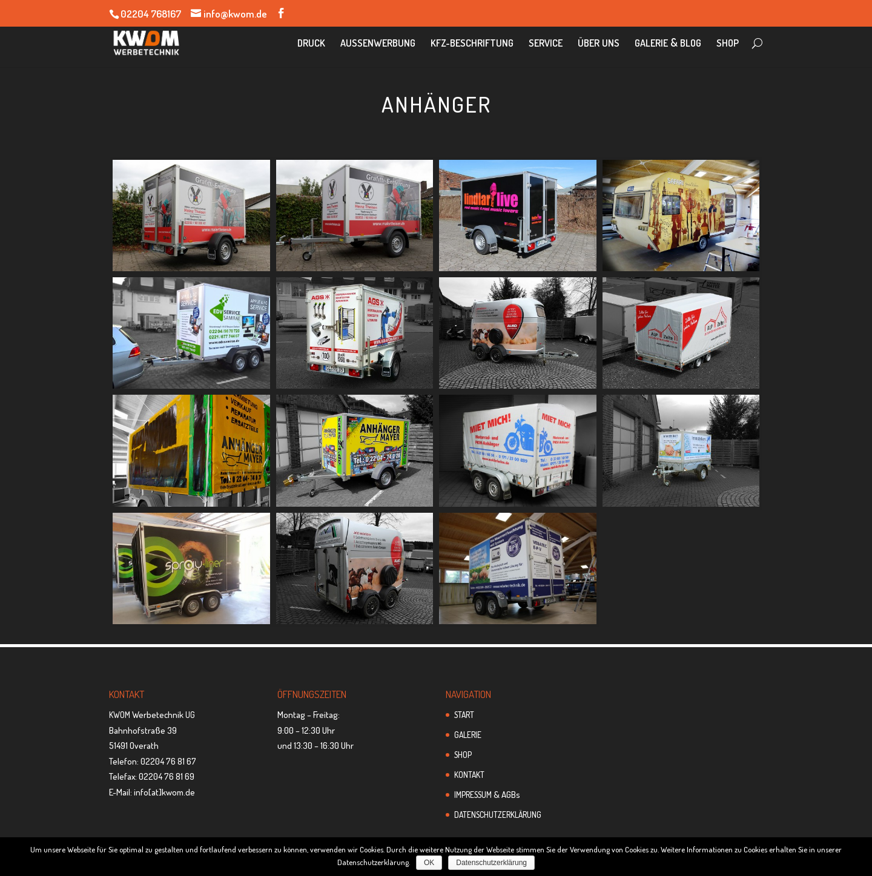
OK (429, 862)
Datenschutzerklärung (491, 862)
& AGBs (487, 794)
